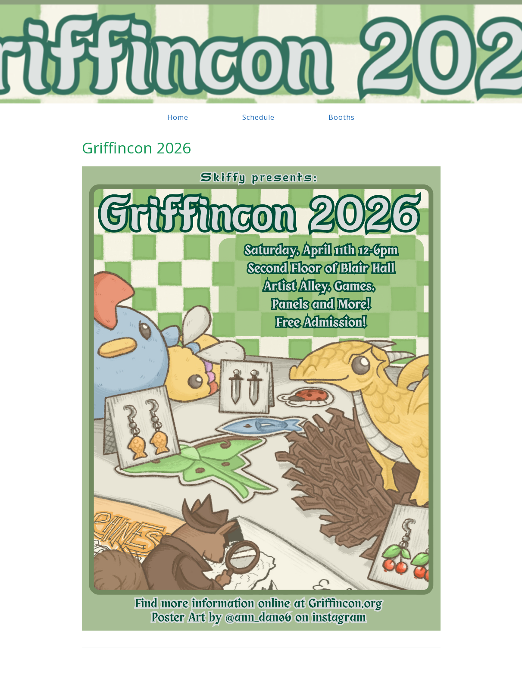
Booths (341, 117)
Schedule (258, 117)
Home (177, 117)
